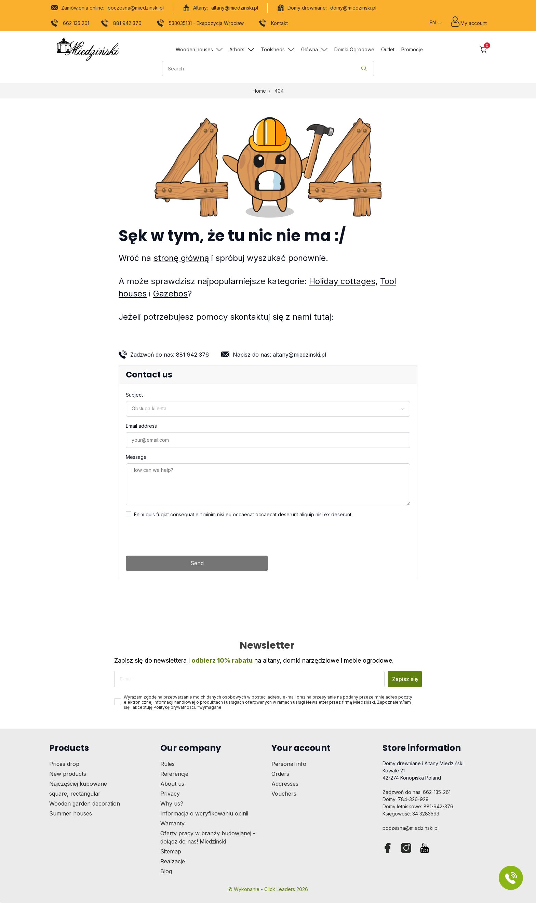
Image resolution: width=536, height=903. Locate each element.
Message (136, 457)
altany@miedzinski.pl (234, 8)
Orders (280, 773)
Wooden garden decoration (84, 803)
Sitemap (170, 851)
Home (259, 91)
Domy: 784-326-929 (406, 799)
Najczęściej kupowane (78, 783)
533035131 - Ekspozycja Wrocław (200, 24)
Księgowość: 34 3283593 (411, 813)
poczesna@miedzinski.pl (136, 8)
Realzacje (172, 861)
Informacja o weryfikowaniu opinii (204, 813)
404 (279, 91)
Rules (167, 763)
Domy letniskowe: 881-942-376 (418, 806)
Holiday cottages (342, 281)
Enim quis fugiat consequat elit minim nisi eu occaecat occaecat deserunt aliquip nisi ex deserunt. (243, 514)
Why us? (171, 803)
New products (67, 773)
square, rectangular (74, 793)
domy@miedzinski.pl (353, 8)
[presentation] (178, 536)
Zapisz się (405, 679)
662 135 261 (70, 24)
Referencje (174, 773)
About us (172, 783)
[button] (483, 49)
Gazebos (170, 293)
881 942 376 (121, 24)
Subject (134, 395)
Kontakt (273, 24)
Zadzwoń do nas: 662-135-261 (417, 792)
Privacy (170, 793)
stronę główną (181, 258)
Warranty (172, 823)
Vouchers (283, 793)
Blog (166, 871)
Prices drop (64, 763)
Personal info (288, 763)
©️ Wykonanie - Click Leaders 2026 (268, 889)
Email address (141, 426)
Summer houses (70, 813)
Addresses (284, 783)
